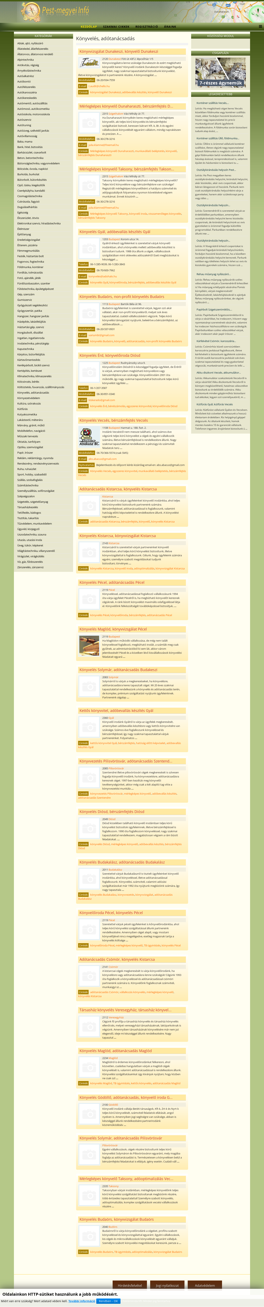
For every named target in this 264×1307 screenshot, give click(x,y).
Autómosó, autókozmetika (33, 109)
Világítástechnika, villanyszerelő (36, 551)
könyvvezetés (126, 894)
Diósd (112, 819)
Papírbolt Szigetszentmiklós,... (214, 309)
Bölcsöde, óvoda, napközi (32, 169)
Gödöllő (113, 1104)
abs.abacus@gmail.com (103, 459)
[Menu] (259, 27)
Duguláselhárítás (27, 207)
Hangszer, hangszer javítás (33, 316)
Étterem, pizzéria (27, 245)
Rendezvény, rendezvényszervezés (38, 463)
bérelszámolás (116, 406)
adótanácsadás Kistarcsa (105, 521)
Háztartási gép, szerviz (30, 327)
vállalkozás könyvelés (132, 992)
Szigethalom (116, 113)
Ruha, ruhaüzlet (26, 469)
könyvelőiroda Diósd (165, 406)
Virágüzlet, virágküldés (30, 556)
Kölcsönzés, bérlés (28, 381)
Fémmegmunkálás (28, 250)
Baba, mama (24, 141)
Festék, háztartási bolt (30, 256)
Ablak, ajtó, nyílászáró (30, 43)
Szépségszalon (26, 496)
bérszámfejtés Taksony (92, 218)
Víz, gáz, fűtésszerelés (30, 562)
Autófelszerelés (26, 87)
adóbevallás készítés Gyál (161, 282)
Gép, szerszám (26, 294)
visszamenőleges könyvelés (164, 213)
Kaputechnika (25, 349)
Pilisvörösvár (116, 768)
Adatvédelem (205, 1285)
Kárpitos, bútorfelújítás (31, 354)
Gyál (111, 718)
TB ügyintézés (152, 945)
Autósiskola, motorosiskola (33, 114)
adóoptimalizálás (144, 568)
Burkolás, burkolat (28, 174)
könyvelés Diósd (100, 844)
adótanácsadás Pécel (159, 615)
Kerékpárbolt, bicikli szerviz (33, 365)
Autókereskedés (27, 98)
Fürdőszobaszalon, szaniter (33, 283)
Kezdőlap (89, 27)
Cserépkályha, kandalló (31, 190)
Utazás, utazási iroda (29, 540)
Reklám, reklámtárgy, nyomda (35, 458)
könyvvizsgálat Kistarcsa (170, 568)
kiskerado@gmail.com (102, 400)
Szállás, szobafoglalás (30, 480)
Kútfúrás (22, 409)
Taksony (114, 1186)
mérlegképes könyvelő (137, 793)
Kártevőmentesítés (28, 360)
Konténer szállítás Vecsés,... (213, 103)
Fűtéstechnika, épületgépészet (35, 289)
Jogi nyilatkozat (167, 1285)
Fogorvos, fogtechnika (30, 261)
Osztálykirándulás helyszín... (213, 205)
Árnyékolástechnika (29, 70)
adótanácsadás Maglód (166, 1083)
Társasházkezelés (27, 507)
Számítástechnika (27, 485)
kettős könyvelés (141, 1083)
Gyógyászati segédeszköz (32, 305)
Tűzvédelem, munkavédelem (34, 523)
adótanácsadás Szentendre (94, 797)
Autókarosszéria (27, 92)
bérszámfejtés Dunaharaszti (94, 155)
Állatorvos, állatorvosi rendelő (35, 54)
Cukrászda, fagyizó (28, 201)
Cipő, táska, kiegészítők (31, 185)
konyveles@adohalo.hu (103, 276)
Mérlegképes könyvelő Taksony (109, 213)
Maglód (113, 1058)
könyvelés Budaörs (101, 341)
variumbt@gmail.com (101, 335)
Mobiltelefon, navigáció (31, 431)
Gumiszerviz (24, 300)
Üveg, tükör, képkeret (30, 545)
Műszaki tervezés (27, 436)
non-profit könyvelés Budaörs (164, 341)
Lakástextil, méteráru (30, 420)
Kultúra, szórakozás (29, 403)
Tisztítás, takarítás (28, 518)
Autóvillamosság (27, 136)
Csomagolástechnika (29, 196)
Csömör (113, 967)
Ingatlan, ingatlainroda (30, 338)
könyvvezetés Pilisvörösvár (106, 793)
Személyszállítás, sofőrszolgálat (35, 491)
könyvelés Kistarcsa (163, 521)
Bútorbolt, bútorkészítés (32, 180)
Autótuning (24, 125)
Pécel (112, 590)
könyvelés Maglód (101, 1083)
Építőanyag (24, 234)
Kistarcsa (107, 496)
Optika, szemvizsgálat (30, 447)
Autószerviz (24, 119)
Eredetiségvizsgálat (28, 240)
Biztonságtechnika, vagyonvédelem (38, 163)
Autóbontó (24, 81)
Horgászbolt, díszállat (30, 332)
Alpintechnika (25, 59)
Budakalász (115, 869)
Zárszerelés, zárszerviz (30, 567)
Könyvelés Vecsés (100, 471)
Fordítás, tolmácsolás (30, 272)
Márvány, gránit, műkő (31, 425)
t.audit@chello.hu (99, 86)
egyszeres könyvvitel (139, 406)
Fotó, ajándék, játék (29, 278)
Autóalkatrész (25, 76)
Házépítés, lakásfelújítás (31, 321)
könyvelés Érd (98, 406)
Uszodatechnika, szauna (31, 534)
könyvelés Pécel (99, 615)
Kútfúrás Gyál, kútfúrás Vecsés (215, 404)
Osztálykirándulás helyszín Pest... (216, 170)
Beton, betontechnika (30, 158)
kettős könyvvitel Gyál (103, 743)
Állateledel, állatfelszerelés (32, 49)
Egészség (22, 212)
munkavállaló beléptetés (149, 151)
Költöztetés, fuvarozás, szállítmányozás (40, 387)
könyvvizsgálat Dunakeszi (105, 92)
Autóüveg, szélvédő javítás (33, 130)
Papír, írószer (25, 452)
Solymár (113, 677)
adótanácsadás (136, 341)
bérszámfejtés (136, 282)
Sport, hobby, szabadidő (32, 474)
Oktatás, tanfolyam (28, 441)
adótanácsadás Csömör (104, 992)
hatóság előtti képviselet (150, 743)
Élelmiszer (23, 229)
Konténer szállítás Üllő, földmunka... (218, 138)
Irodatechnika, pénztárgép (33, 343)
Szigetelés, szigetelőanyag (32, 502)
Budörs (113, 1227)
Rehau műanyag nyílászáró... (214, 274)
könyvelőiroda (118, 282)
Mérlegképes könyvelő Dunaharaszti (112, 151)
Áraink (170, 27)
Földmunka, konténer (30, 267)
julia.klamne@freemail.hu (104, 145)
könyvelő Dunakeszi (160, 92)
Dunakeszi (115, 59)
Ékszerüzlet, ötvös (28, 218)
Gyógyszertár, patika (29, 310)
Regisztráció (146, 27)
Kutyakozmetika (27, 414)
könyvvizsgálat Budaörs (168, 1252)
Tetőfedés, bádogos (29, 512)
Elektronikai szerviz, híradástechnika (39, 223)
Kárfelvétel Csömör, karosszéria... (216, 341)
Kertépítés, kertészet (29, 371)
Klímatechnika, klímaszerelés (34, 376)
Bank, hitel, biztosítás (30, 147)
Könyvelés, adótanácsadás (33, 392)
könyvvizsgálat (144, 894)
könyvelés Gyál (99, 282)
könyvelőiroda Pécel (102, 945)
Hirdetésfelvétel (130, 1285)
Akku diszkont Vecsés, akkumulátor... (219, 372)
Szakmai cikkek (116, 27)
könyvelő (171, 151)
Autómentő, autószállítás (32, 103)
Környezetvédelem (28, 398)
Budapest (114, 239)
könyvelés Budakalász (103, 894)
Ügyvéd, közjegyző (28, 529)
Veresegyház (116, 1017)
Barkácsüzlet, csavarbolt (31, 152)
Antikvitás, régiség (28, 65)
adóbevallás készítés (134, 92)
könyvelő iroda (138, 213)
